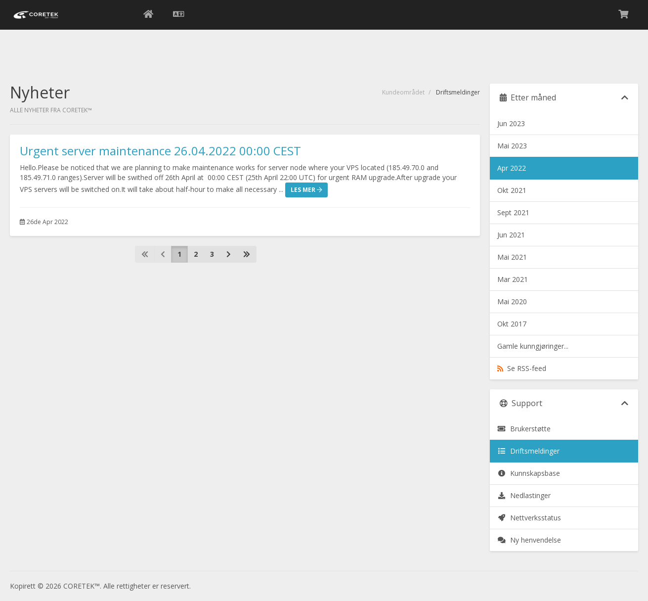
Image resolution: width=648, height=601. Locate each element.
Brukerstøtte (524, 428)
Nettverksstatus (529, 517)
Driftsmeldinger (528, 451)
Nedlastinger (524, 495)
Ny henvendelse (529, 540)
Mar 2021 (512, 279)
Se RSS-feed (521, 368)
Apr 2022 (511, 168)
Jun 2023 (511, 123)
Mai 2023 (512, 145)
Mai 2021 (512, 257)
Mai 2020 (512, 301)
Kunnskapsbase (528, 473)
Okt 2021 (511, 190)
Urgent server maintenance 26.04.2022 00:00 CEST (160, 150)
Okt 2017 (511, 323)
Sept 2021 (513, 212)
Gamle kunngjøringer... (532, 346)
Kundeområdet (403, 92)
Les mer (306, 189)
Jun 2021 (511, 234)
